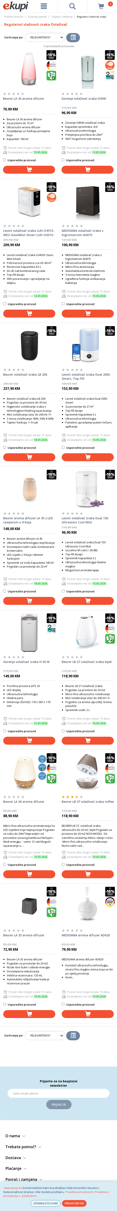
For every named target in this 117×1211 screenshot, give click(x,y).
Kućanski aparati (37, 16)
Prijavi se (59, 1105)
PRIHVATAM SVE (74, 1203)
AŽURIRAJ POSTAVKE (45, 1203)
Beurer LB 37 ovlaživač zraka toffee (88, 802)
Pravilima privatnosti (79, 1192)
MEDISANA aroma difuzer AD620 (86, 935)
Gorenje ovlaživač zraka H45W (84, 98)
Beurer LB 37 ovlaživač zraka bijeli (87, 662)
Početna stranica (13, 16)
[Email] (59, 1093)
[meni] (44, 6)
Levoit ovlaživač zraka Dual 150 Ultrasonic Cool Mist (85, 520)
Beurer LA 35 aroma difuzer (23, 935)
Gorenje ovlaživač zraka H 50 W (26, 662)
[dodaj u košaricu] (29, 170)
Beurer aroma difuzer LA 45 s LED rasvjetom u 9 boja (28, 520)
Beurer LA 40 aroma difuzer (23, 802)
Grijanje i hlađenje (62, 16)
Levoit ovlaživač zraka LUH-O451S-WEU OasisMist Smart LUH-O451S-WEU (28, 233)
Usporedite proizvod (19, 160)
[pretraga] (72, 6)
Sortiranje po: (13, 37)
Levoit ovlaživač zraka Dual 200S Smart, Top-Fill (86, 376)
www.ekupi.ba (13, 1188)
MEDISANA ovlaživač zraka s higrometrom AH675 (82, 233)
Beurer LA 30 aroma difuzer (23, 98)
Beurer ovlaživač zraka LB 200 (25, 374)
